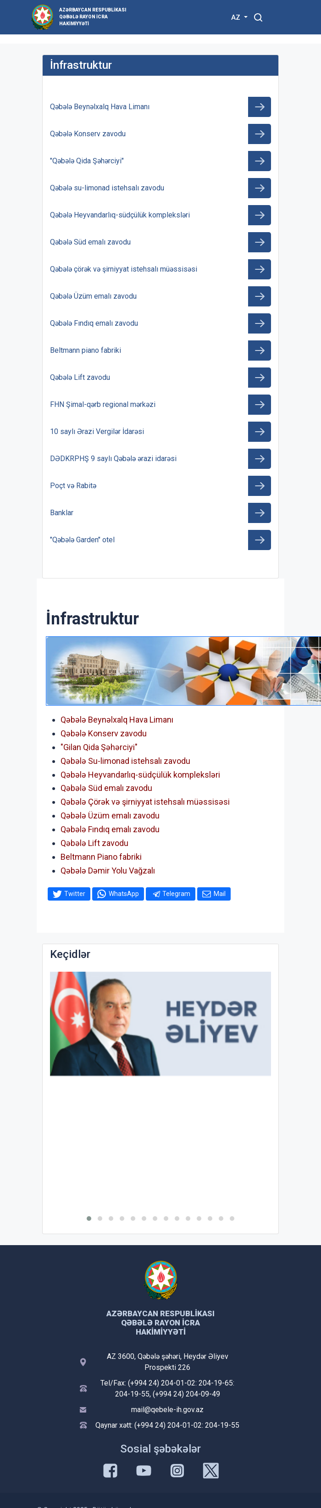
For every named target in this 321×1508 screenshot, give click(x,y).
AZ (236, 17)
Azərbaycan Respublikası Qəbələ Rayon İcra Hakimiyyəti (92, 16)
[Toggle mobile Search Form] (258, 16)
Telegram (176, 893)
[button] (88, 1218)
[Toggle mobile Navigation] (280, 17)
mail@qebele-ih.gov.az (167, 1409)
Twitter (74, 893)
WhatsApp (124, 893)
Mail (220, 893)
